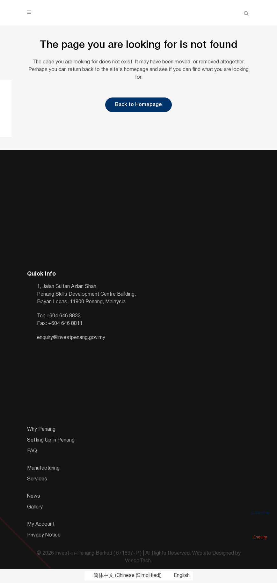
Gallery (35, 507)
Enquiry (260, 528)
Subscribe (260, 504)
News (33, 496)
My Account (41, 524)
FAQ (32, 451)
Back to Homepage (138, 105)
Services (37, 479)
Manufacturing (43, 468)
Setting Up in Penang (51, 440)
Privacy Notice (44, 535)
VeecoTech (138, 561)
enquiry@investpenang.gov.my (71, 337)
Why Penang (41, 429)
